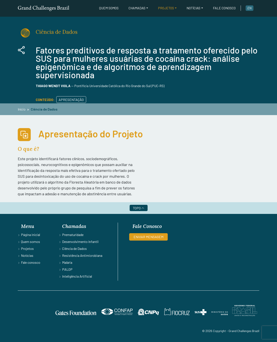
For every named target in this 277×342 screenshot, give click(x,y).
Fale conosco (224, 8)
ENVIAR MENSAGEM (148, 237)
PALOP (67, 269)
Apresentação (71, 100)
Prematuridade (73, 235)
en (249, 8)
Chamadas (137, 8)
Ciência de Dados (44, 109)
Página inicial (30, 235)
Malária (67, 262)
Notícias (193, 8)
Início (22, 109)
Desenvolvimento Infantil (80, 241)
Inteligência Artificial (77, 276)
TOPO (138, 208)
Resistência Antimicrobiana (82, 255)
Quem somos (109, 8)
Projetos (166, 8)
